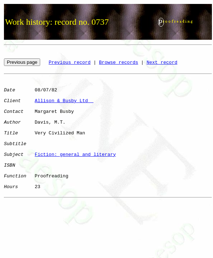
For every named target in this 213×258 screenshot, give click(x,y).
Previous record (70, 62)
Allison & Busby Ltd (64, 101)
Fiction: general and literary (75, 154)
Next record (162, 62)
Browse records (118, 62)
